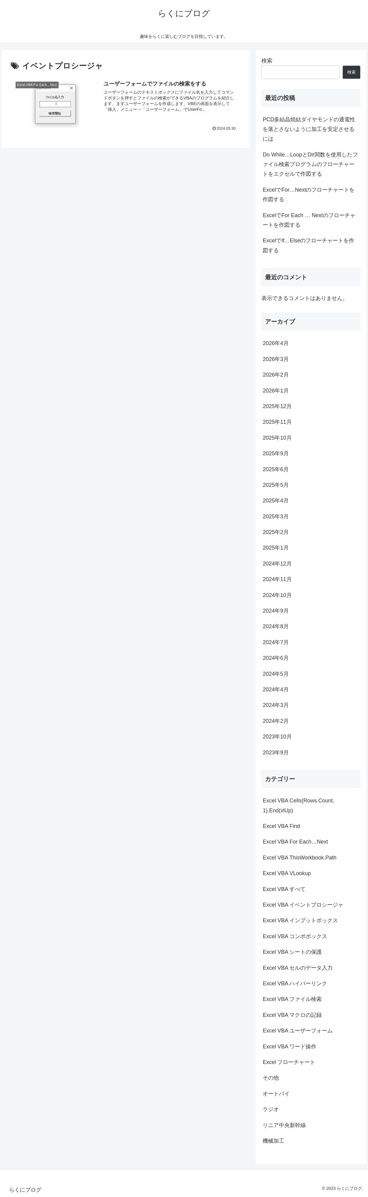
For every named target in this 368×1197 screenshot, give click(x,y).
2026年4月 (275, 343)
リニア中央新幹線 (284, 1125)
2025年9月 (275, 453)
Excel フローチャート (289, 1062)
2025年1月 (275, 548)
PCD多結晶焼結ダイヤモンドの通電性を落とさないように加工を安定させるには (309, 129)
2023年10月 (277, 737)
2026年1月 (275, 391)
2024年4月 (275, 689)
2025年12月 (277, 406)
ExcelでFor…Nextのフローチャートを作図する (308, 194)
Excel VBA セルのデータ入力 (298, 968)
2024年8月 (275, 626)
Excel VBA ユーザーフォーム (298, 1031)
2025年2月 (275, 532)
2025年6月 (275, 469)
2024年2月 (275, 721)
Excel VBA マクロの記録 (292, 1015)
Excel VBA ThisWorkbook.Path (299, 858)
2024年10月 (277, 595)
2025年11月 (277, 422)
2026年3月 (275, 359)
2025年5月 (275, 485)
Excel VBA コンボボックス (295, 936)
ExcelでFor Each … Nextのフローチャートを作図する (309, 220)
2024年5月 (275, 674)
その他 (271, 1078)
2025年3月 (275, 517)
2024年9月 (275, 611)
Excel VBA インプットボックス (300, 920)
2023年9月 (275, 753)
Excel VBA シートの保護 (292, 952)
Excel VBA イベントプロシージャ (303, 905)
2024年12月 (277, 564)
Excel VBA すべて (284, 889)
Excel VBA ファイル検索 (292, 999)
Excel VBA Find (281, 826)
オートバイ (276, 1094)
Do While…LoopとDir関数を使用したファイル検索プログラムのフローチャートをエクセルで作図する (310, 164)
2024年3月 (275, 705)
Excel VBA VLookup (287, 873)
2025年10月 (277, 438)
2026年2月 (275, 375)
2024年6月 (275, 658)
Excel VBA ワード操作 (289, 1047)
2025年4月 (275, 501)
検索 (266, 61)
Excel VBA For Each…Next (295, 842)
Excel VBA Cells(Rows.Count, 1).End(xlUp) (298, 805)
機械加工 (273, 1141)
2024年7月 (275, 642)
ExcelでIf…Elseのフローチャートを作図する (308, 245)
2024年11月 (277, 579)
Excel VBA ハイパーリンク (295, 983)
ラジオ (271, 1109)
